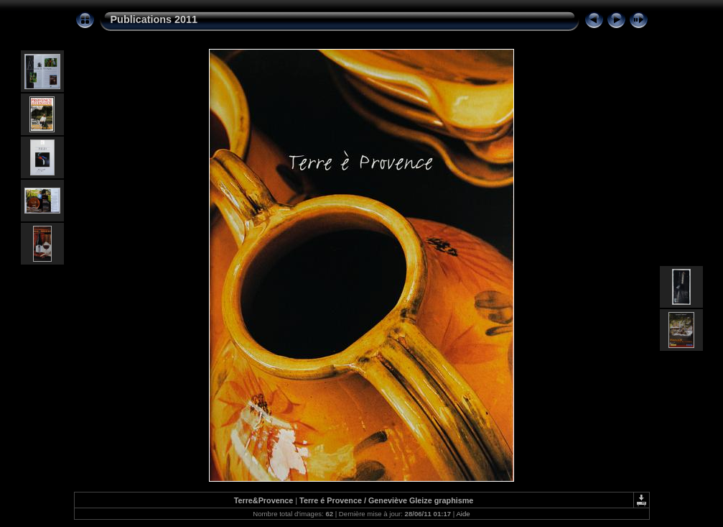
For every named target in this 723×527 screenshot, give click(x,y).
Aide (463, 514)
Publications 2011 (154, 19)
